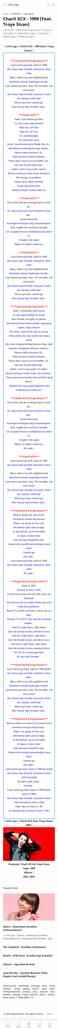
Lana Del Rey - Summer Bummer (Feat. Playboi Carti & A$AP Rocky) (25, 974)
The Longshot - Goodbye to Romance (24, 946)
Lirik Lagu (13, 4)
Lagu (14, 820)
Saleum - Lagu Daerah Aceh (19, 964)
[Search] (53, 4)
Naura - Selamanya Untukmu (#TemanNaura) (20, 928)
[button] (48, 4)
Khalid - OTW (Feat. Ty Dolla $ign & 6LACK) (27, 955)
